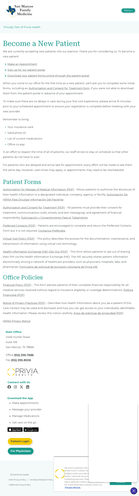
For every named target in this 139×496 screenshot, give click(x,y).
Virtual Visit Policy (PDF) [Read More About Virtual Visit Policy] (18, 238)
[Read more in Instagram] (16, 387)
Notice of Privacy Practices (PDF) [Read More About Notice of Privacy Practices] (24, 303)
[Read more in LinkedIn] (28, 387)
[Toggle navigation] (128, 10)
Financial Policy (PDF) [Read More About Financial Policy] (17, 285)
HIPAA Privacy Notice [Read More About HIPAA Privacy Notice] (16, 321)
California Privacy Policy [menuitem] (20, 485)
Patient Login (20, 441)
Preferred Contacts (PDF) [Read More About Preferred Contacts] (19, 225)
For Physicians (21, 451)
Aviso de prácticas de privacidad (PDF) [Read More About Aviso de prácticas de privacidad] (98, 313)
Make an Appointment (22, 64)
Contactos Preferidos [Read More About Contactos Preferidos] (51, 230)
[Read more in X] (22, 387)
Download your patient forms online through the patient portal (48, 75)
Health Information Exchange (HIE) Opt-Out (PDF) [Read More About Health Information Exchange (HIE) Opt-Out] (35, 251)
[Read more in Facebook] (9, 387)
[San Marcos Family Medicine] (20, 10)
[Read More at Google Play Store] (31, 429)
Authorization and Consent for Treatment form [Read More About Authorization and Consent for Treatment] (59, 88)
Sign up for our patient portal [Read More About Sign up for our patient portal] (26, 70)
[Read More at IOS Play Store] (15, 429)
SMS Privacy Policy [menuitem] (17, 480)
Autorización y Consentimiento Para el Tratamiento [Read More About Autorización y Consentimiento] (54, 217)
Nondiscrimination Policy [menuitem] (41, 480)
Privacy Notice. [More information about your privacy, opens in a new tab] (73, 487)
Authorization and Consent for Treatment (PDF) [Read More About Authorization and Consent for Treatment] (34, 207)
